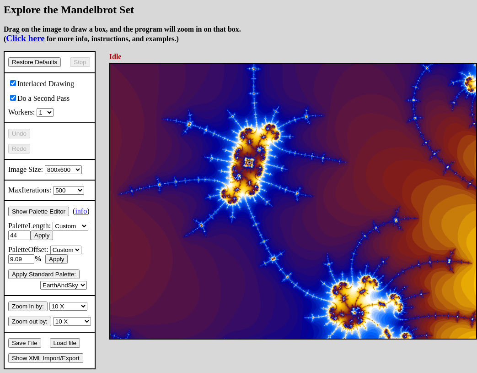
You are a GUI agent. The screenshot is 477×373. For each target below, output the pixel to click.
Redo (19, 148)
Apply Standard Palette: (44, 274)
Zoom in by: (28, 306)
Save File (25, 343)
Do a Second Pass (40, 98)
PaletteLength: (48, 226)
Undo (19, 133)
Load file (65, 343)
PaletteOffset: (44, 249)
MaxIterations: (46, 190)
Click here (25, 38)
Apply (41, 235)
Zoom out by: (30, 321)
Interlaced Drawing (42, 84)
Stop (80, 62)
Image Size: (45, 169)
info (81, 211)
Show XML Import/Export (46, 358)
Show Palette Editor (38, 211)
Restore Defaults (34, 62)
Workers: (31, 112)
